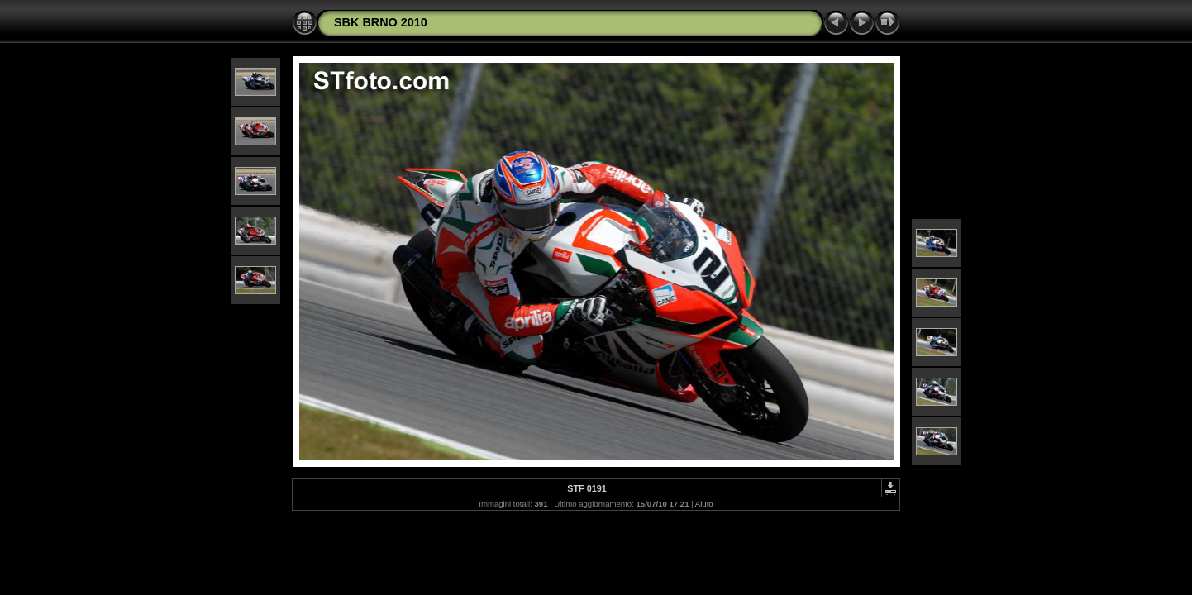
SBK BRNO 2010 (380, 22)
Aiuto (704, 503)
